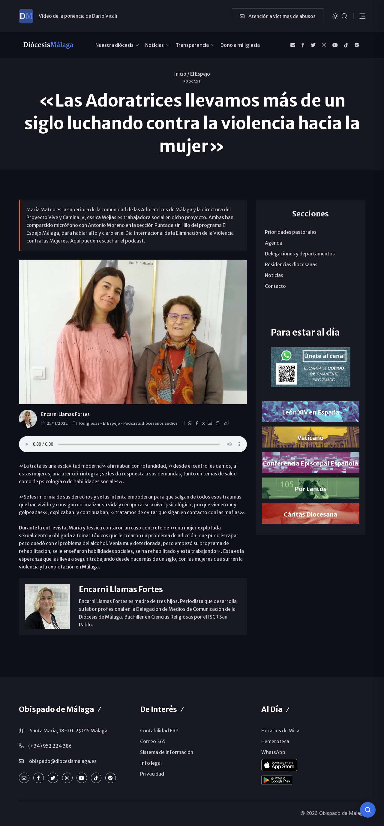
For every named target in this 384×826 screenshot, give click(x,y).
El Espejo (200, 74)
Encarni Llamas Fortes (65, 414)
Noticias (154, 45)
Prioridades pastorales (290, 232)
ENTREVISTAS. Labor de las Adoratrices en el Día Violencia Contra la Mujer (133, 444)
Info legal (151, 763)
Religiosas (89, 423)
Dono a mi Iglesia (240, 45)
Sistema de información (166, 752)
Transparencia (192, 45)
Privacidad (152, 774)
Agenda (273, 243)
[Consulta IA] (368, 810)
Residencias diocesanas (291, 264)
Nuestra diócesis (114, 45)
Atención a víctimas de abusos (278, 16)
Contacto (275, 286)
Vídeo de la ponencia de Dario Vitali (78, 16)
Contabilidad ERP (159, 731)
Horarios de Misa (280, 731)
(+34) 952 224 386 (50, 746)
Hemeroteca (275, 741)
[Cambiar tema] (335, 16)
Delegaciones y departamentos (300, 254)
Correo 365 (153, 741)
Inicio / (181, 74)
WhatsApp (273, 752)
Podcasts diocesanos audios (150, 423)
